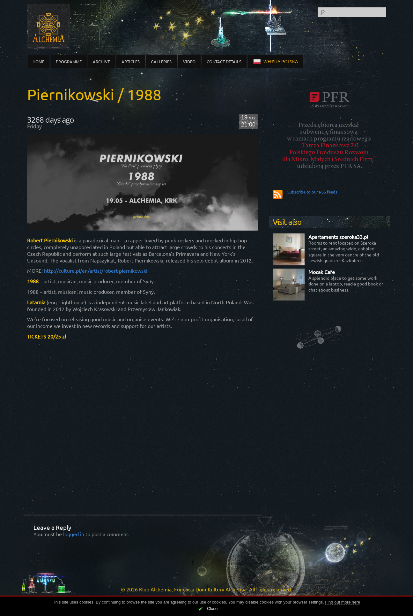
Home (38, 61)
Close (212, 608)
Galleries (161, 61)
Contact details (224, 61)
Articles (131, 61)
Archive (101, 61)
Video (189, 61)
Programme (69, 61)
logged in (73, 534)
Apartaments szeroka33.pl (338, 236)
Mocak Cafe (321, 272)
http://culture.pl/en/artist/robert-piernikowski (95, 270)
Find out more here (342, 602)
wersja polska (275, 61)
